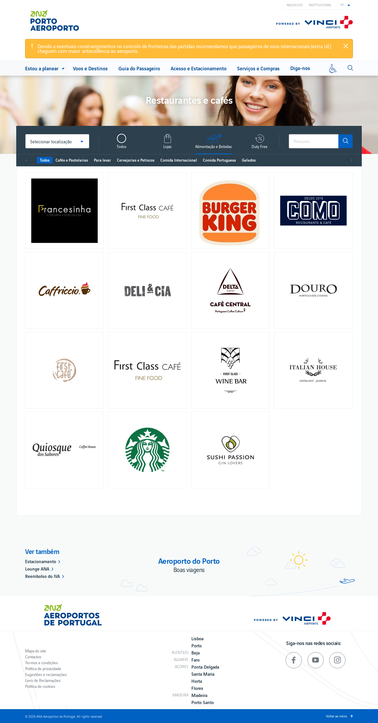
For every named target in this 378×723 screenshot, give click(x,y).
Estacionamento (40, 561)
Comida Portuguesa (219, 160)
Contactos (33, 656)
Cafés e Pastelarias (72, 160)
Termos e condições (41, 662)
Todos (45, 160)
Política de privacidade (43, 668)
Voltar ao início (336, 716)
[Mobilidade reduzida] (332, 68)
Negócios (295, 4)
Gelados (249, 160)
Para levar (102, 160)
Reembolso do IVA (42, 575)
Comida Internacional (178, 160)
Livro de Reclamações (43, 680)
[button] (345, 4)
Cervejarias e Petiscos (135, 160)
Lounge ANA (37, 568)
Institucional (320, 4)
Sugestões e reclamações (46, 674)
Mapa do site (35, 651)
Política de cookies (40, 686)
